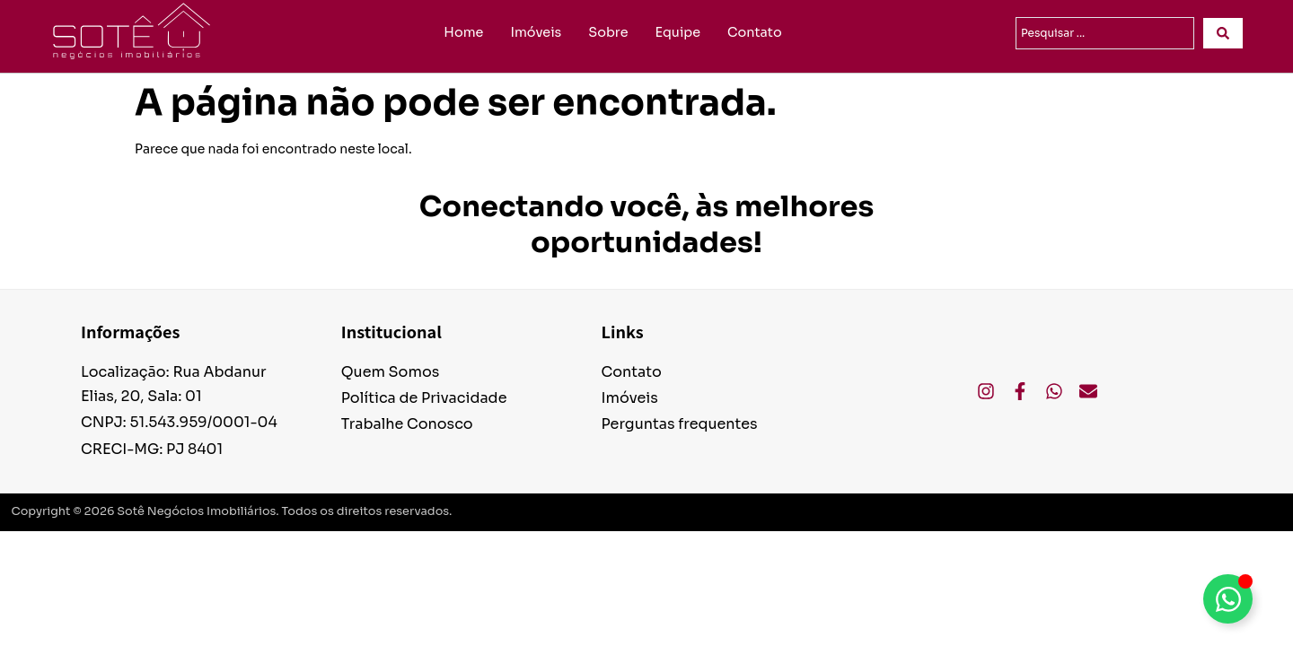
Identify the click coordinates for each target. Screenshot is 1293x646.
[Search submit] (1223, 33)
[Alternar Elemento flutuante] (1228, 599)
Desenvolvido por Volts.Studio (1192, 512)
